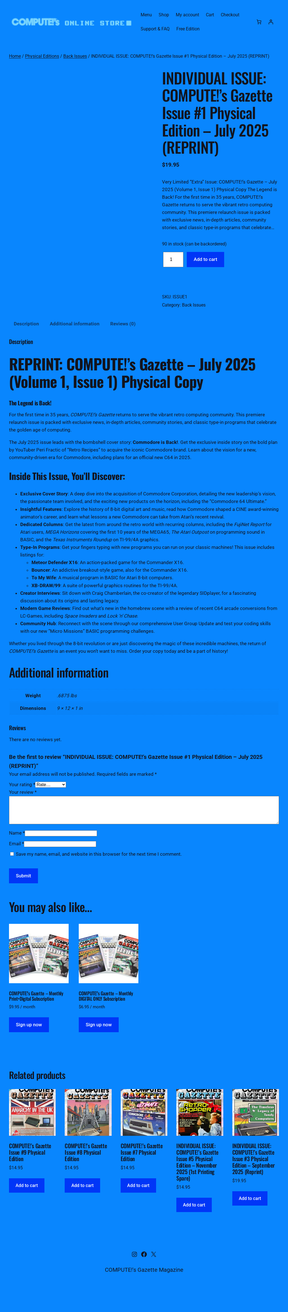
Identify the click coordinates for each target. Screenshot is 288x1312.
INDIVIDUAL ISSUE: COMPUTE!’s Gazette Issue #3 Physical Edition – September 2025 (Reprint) (253, 1175)
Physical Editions (42, 56)
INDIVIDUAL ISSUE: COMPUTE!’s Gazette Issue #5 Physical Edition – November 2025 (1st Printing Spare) (197, 1178)
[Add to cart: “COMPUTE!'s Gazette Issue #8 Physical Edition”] (82, 1201)
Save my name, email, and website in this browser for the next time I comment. (99, 870)
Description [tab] (26, 340)
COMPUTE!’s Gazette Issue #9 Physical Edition (30, 1168)
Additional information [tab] (75, 340)
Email (16, 859)
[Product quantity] (173, 259)
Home (15, 56)
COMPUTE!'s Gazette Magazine (144, 1285)
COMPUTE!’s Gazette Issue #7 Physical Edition (142, 1168)
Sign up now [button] (29, 1040)
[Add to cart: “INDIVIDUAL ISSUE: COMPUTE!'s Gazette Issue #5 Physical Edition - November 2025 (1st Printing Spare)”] (194, 1221)
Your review (23, 808)
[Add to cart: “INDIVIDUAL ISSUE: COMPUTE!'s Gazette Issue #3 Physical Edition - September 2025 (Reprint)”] (250, 1214)
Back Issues (75, 56)
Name (17, 849)
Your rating (22, 800)
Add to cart (205, 259)
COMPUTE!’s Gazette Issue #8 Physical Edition (86, 1168)
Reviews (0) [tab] (123, 340)
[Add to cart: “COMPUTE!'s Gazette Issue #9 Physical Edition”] (26, 1201)
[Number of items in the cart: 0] (259, 22)
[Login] (271, 22)
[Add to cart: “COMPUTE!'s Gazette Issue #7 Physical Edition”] (138, 1201)
